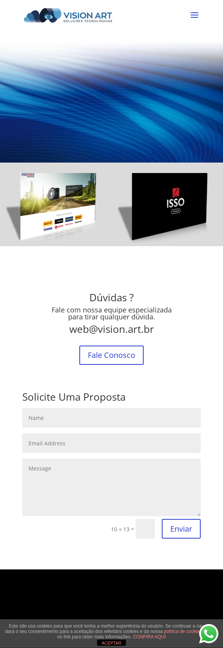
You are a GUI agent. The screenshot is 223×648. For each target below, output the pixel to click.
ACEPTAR (111, 643)
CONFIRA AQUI (149, 637)
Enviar (181, 529)
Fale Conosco (111, 355)
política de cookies (183, 631)
